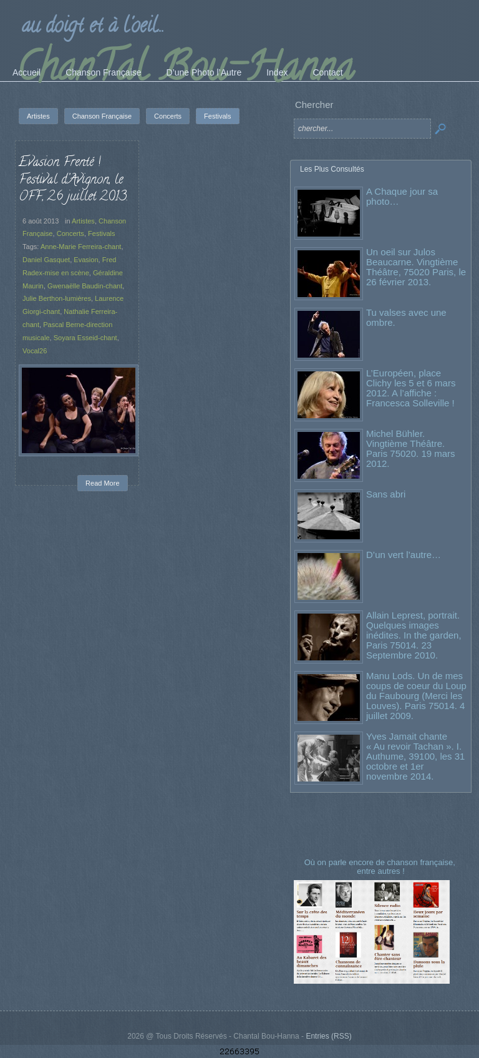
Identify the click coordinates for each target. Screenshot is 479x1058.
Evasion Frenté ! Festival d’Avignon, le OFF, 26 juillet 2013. (73, 180)
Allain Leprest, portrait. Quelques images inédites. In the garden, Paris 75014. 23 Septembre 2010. (414, 635)
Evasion (86, 259)
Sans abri (385, 494)
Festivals (101, 233)
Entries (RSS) (328, 1036)
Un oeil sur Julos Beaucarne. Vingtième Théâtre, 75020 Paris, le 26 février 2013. (416, 267)
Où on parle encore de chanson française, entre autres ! (381, 867)
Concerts (70, 233)
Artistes (83, 221)
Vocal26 (34, 351)
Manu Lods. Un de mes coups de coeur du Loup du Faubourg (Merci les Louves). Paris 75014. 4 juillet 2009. (416, 695)
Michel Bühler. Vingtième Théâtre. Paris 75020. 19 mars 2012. (410, 448)
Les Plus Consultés (332, 169)
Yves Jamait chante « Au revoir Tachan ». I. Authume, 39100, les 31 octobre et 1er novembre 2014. (415, 756)
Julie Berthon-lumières (56, 298)
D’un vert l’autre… (403, 554)
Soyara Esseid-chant (85, 337)
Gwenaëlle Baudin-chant (84, 286)
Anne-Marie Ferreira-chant (81, 246)
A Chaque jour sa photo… (402, 196)
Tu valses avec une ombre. (406, 317)
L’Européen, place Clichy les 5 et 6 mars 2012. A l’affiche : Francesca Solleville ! (410, 388)
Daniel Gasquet (46, 259)
